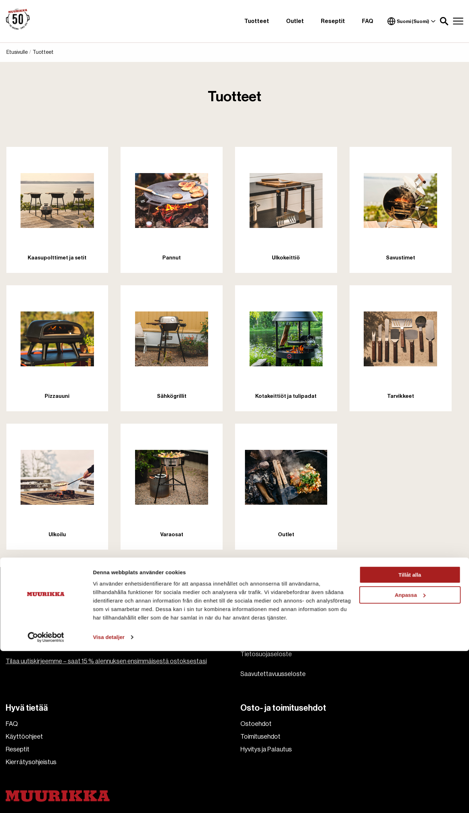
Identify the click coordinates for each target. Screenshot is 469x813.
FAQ (367, 21)
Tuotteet (256, 21)
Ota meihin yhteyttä (267, 628)
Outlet (295, 21)
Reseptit (333, 21)
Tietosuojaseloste (266, 654)
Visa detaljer (108, 799)
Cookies (252, 641)
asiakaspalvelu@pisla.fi (37, 617)
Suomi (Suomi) (411, 21)
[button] (444, 21)
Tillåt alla (409, 737)
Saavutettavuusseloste (273, 674)
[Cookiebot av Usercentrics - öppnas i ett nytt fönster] (46, 799)
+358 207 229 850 (32, 626)
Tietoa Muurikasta (265, 616)
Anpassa (410, 757)
